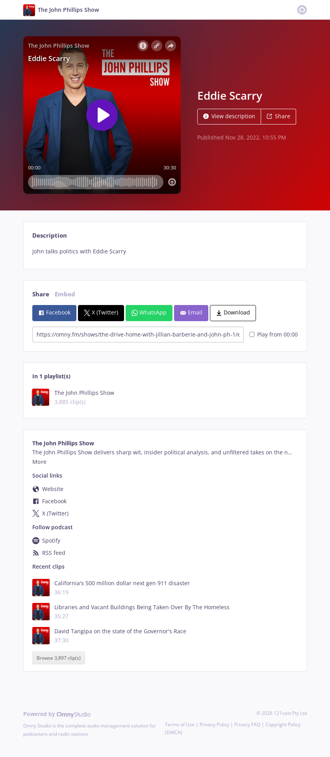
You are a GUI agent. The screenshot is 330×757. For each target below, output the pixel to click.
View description (229, 116)
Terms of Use (180, 724)
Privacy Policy (214, 724)
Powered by (57, 714)
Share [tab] (40, 294)
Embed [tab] (65, 294)
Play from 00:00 (273, 334)
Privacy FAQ (247, 724)
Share (278, 116)
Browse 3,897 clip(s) (59, 658)
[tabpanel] (164, 251)
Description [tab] (49, 235)
